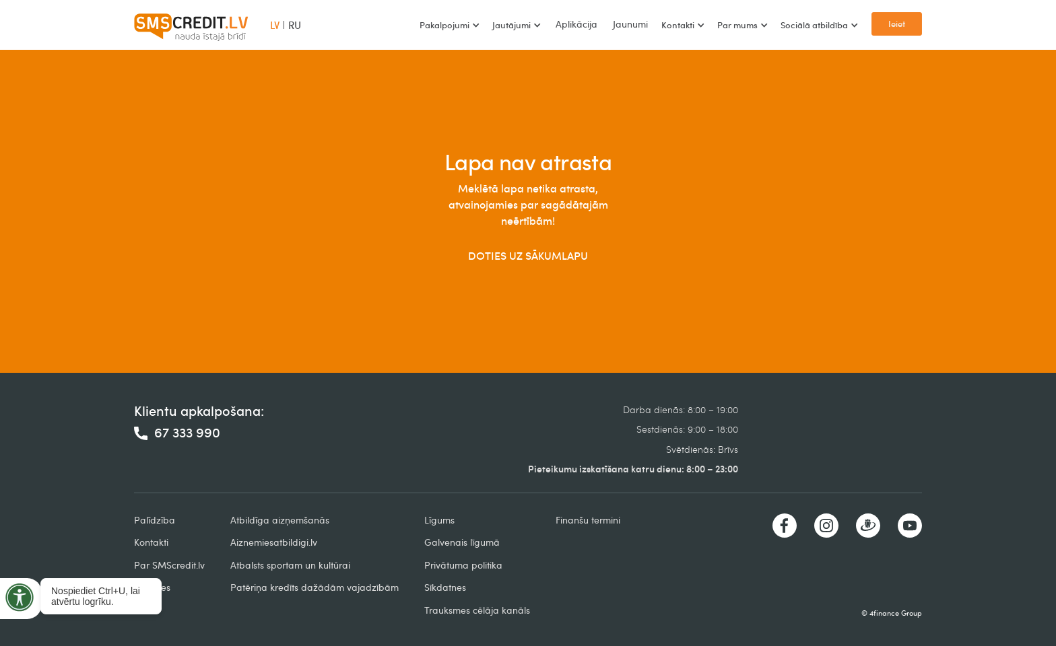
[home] (191, 25)
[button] (449, 25)
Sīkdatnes (445, 587)
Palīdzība (154, 519)
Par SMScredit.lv (169, 565)
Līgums (439, 519)
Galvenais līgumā (462, 542)
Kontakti (151, 542)
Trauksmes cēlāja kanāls (477, 610)
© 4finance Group (891, 613)
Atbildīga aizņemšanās (279, 519)
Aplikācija (576, 23)
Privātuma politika (463, 565)
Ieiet (896, 23)
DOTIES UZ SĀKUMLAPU (528, 255)
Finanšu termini (588, 519)
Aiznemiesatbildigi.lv (273, 542)
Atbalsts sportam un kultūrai (290, 565)
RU (294, 25)
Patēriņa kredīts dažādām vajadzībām (314, 587)
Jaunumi (630, 23)
